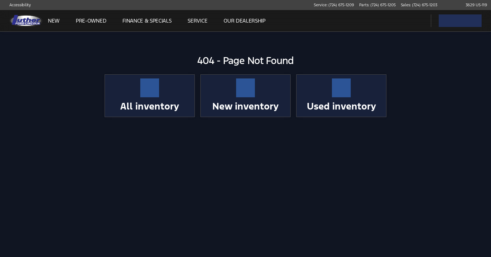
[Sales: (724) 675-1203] (419, 5)
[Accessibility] (17, 5)
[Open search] (418, 21)
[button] (451, 5)
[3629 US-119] (473, 5)
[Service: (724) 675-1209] (334, 5)
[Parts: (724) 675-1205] (377, 5)
